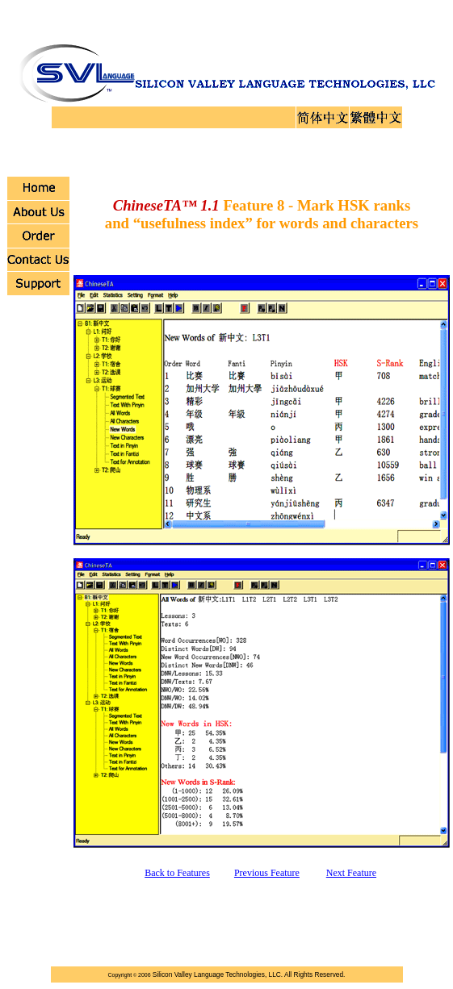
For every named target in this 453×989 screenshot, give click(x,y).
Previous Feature (267, 872)
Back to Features (177, 872)
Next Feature (351, 872)
